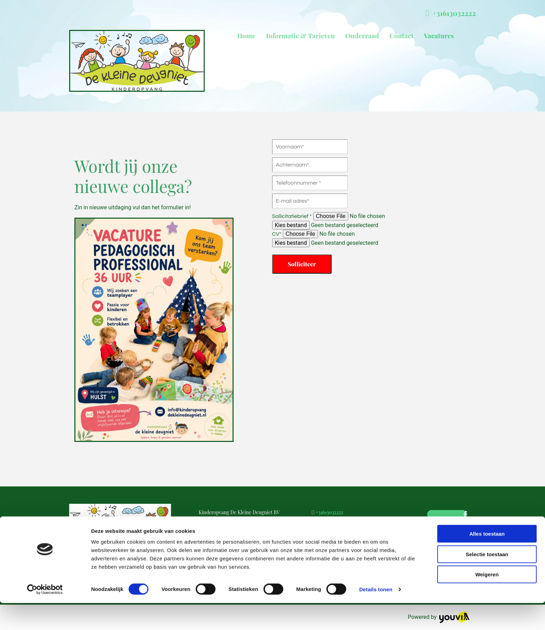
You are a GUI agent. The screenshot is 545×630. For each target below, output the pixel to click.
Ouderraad (362, 35)
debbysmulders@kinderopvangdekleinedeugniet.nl (371, 525)
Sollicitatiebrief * (292, 216)
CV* (277, 234)
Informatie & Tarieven (300, 35)
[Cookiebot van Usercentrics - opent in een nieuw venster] (45, 616)
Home (246, 35)
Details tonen (375, 616)
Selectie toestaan (487, 581)
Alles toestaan (487, 561)
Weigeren (486, 601)
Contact (401, 35)
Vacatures (439, 35)
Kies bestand (291, 225)
